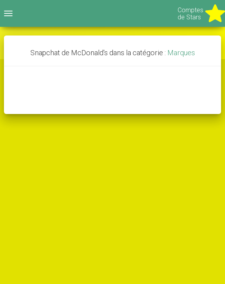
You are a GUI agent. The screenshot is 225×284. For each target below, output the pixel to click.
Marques (181, 53)
